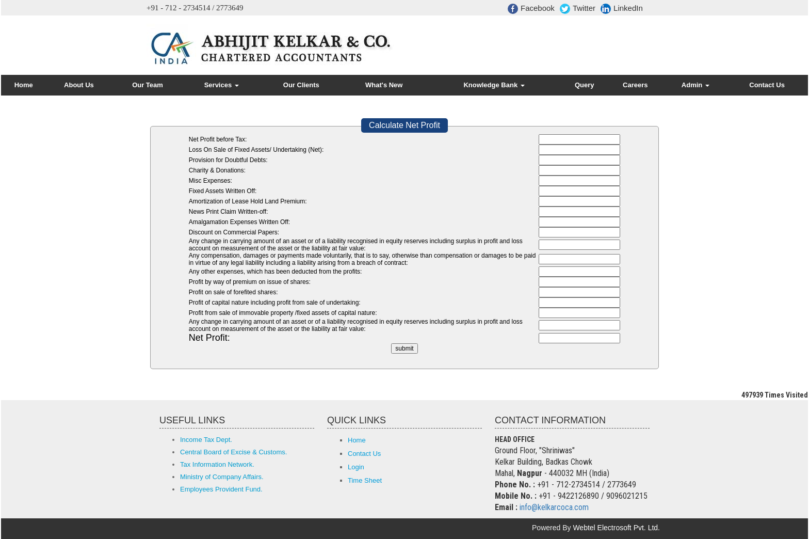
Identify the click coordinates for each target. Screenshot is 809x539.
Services (221, 85)
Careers (635, 85)
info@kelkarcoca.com (554, 507)
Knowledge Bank (493, 85)
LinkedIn (622, 9)
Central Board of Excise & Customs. (233, 452)
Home (23, 85)
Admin (695, 85)
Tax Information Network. (217, 464)
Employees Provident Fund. (221, 489)
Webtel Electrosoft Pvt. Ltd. (616, 528)
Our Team (147, 85)
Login (356, 467)
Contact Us (767, 85)
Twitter (577, 9)
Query (584, 85)
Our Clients (301, 85)
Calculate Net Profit (404, 125)
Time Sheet (365, 480)
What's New (383, 85)
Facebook (531, 9)
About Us (79, 85)
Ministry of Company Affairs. (222, 477)
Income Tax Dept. (206, 439)
